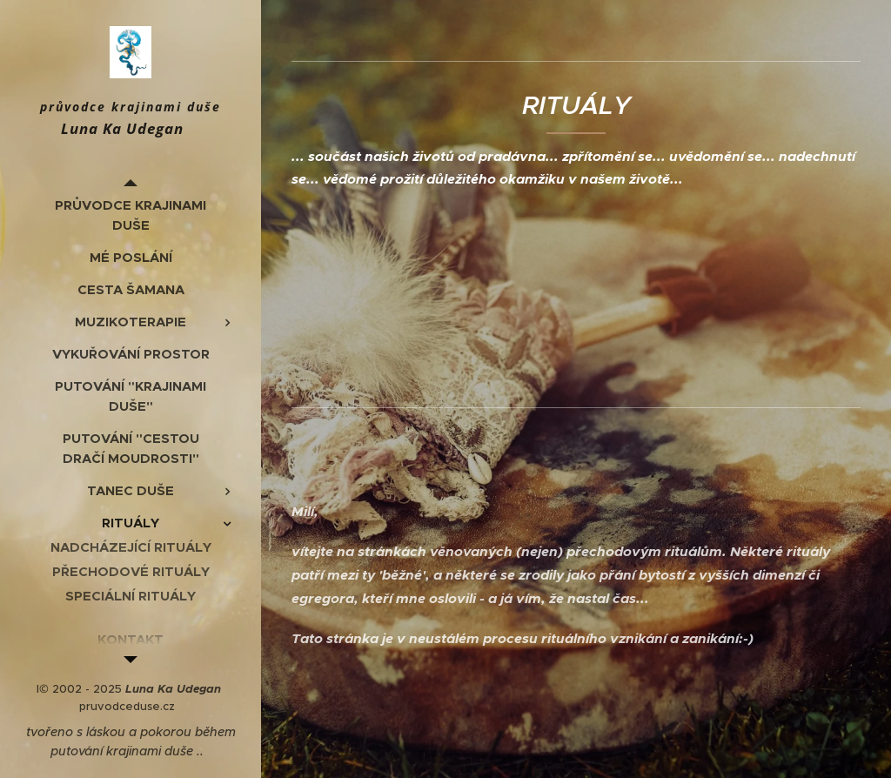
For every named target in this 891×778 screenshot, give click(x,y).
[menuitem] (130, 215)
